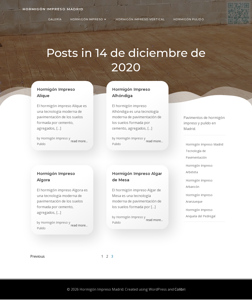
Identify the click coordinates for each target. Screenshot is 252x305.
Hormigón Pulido (189, 19)
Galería (55, 19)
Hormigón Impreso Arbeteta (204, 166)
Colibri (180, 295)
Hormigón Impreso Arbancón (204, 175)
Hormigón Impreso (88, 19)
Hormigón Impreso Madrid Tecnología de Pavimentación (202, 151)
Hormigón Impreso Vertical (140, 19)
